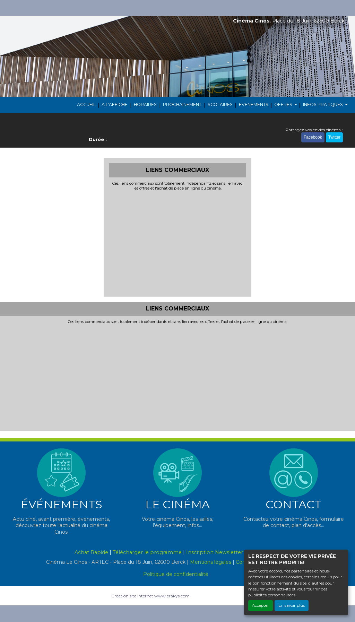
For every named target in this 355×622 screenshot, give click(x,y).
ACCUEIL (86, 104)
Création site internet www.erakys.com (150, 595)
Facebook (313, 137)
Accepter (260, 605)
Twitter (334, 137)
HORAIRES (145, 104)
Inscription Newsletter (214, 552)
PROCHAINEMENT (182, 104)
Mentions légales (210, 562)
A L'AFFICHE (115, 104)
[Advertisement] (177, 242)
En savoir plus (291, 605)
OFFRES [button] (283, 104)
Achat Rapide (91, 552)
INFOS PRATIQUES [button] (323, 104)
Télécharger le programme (147, 552)
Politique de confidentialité (175, 574)
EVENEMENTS (253, 104)
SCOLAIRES (220, 104)
